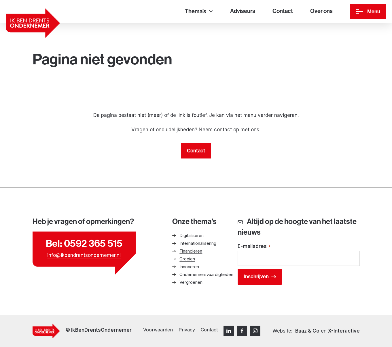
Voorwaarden (158, 330)
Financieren (190, 251)
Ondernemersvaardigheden (206, 274)
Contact (196, 151)
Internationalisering (197, 243)
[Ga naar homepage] (33, 23)
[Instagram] (255, 331)
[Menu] (368, 11)
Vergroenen (190, 282)
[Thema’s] (199, 12)
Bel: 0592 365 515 (84, 243)
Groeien (187, 259)
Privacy (187, 330)
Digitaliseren (191, 235)
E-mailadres (254, 246)
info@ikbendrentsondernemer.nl (84, 255)
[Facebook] (242, 331)
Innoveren (189, 266)
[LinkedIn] (229, 331)
